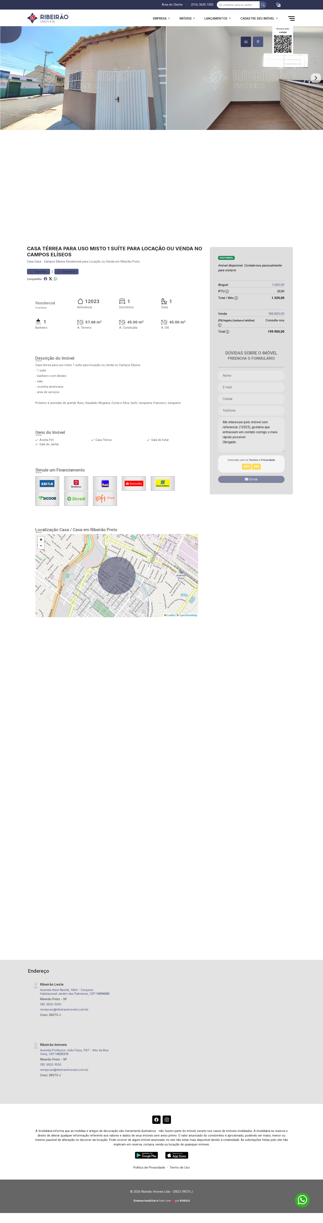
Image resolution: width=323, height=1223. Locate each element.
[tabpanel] (161, 78)
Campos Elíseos (54, 261)
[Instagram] (167, 1120)
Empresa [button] (160, 18)
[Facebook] (156, 1120)
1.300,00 (278, 285)
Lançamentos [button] (216, 18)
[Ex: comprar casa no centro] (238, 4)
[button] (278, 5)
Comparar (66, 271)
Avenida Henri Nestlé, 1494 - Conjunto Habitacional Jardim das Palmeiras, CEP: (74, 991)
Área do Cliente (172, 4)
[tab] (246, 42)
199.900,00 (276, 314)
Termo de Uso (179, 1167)
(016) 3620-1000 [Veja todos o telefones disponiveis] (202, 4)
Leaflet (169, 615)
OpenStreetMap (188, 615)
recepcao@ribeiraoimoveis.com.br (64, 1009)
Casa (30, 261)
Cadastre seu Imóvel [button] (257, 18)
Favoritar (38, 271)
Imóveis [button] (186, 18)
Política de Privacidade (149, 1167)
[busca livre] (263, 4)
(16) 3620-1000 (50, 1004)
